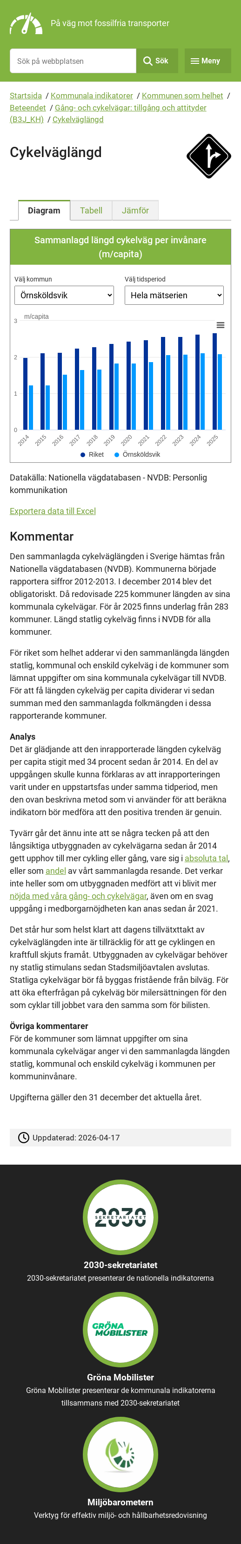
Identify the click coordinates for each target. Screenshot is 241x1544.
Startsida (26, 95)
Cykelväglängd (78, 119)
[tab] (44, 210)
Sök (161, 60)
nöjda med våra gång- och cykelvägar (78, 896)
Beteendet (28, 107)
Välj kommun (33, 279)
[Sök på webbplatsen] (73, 60)
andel (56, 871)
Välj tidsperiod (145, 279)
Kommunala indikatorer (92, 95)
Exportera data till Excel (53, 511)
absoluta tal (206, 858)
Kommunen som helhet (182, 95)
